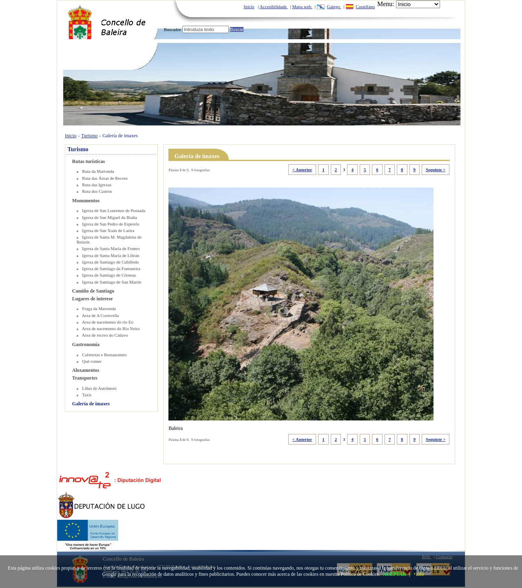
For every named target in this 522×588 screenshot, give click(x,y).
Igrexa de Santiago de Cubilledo (110, 261)
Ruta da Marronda (98, 171)
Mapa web (302, 6)
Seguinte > (435, 169)
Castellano (365, 6)
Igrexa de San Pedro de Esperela (110, 223)
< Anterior (302, 169)
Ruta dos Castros (97, 191)
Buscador (172, 29)
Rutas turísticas (88, 161)
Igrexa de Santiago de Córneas (109, 275)
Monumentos (86, 200)
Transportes (84, 378)
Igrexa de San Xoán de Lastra (108, 230)
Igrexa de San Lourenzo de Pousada (113, 210)
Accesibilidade (274, 6)
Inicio (249, 6)
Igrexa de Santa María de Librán (110, 255)
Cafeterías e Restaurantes (104, 354)
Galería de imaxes (120, 136)
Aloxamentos (86, 370)
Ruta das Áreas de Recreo (105, 178)
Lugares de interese (92, 299)
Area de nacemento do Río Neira (111, 328)
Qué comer (92, 361)
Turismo (89, 136)
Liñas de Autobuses (99, 388)
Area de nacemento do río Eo (107, 322)
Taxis (86, 394)
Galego (334, 6)
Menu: (385, 3)
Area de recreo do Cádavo (105, 335)
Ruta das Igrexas (96, 184)
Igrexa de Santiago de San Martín (111, 281)
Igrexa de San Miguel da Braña (109, 217)
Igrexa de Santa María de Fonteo (110, 248)
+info (418, 574)
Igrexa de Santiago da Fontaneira (111, 268)
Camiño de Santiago (93, 291)
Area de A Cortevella (100, 315)
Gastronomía (86, 344)
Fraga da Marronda (99, 308)
